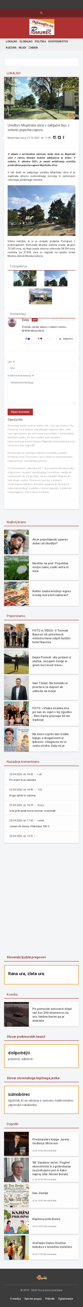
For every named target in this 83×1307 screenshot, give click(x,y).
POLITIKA (40, 41)
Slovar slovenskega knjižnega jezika (33, 1078)
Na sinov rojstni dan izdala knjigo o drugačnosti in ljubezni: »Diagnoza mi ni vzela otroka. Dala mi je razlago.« (50, 740)
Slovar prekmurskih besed (26, 1036)
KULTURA (11, 47)
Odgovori (66, 338)
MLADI (22, 47)
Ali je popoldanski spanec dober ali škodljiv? (50, 541)
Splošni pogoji (33, 1298)
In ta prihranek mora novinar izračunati (32, 810)
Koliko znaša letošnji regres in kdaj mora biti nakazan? (51, 593)
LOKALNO (11, 41)
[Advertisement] (41, 900)
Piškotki (50, 1298)
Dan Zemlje (40, 1193)
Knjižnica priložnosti (46, 1219)
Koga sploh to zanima (22, 795)
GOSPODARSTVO (58, 41)
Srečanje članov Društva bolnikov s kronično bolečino (52, 1245)
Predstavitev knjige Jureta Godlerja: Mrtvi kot (50, 1141)
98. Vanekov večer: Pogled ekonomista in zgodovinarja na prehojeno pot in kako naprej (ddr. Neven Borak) (51, 1168)
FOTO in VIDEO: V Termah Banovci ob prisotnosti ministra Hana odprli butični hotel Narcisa (51, 636)
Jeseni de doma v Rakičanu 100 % (29, 826)
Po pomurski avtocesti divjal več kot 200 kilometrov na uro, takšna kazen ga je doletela (52, 1014)
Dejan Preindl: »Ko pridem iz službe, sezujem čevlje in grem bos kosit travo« (51, 661)
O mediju (15, 1298)
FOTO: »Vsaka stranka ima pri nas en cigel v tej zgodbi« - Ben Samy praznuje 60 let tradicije (52, 714)
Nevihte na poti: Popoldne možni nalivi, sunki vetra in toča (50, 567)
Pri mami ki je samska (22, 780)
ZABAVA (33, 47)
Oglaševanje (65, 1298)
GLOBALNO (26, 41)
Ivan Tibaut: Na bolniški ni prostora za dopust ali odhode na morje (50, 687)
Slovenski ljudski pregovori (26, 957)
